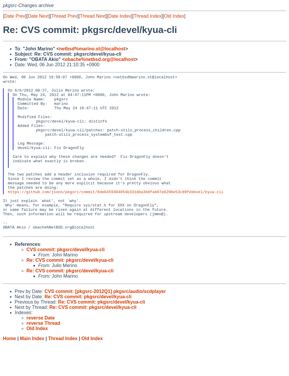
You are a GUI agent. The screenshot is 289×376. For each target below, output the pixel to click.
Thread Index (147, 16)
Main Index (32, 370)
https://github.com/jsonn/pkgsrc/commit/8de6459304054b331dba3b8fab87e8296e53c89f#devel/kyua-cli (115, 215)
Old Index (174, 16)
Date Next (38, 16)
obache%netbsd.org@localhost (100, 59)
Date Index (119, 16)
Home (9, 370)
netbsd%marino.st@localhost (92, 48)
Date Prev (14, 16)
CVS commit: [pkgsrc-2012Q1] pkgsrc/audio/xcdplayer (105, 323)
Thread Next (93, 16)
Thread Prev (64, 16)
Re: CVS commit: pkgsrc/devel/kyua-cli (69, 291)
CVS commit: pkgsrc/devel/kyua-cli (65, 281)
